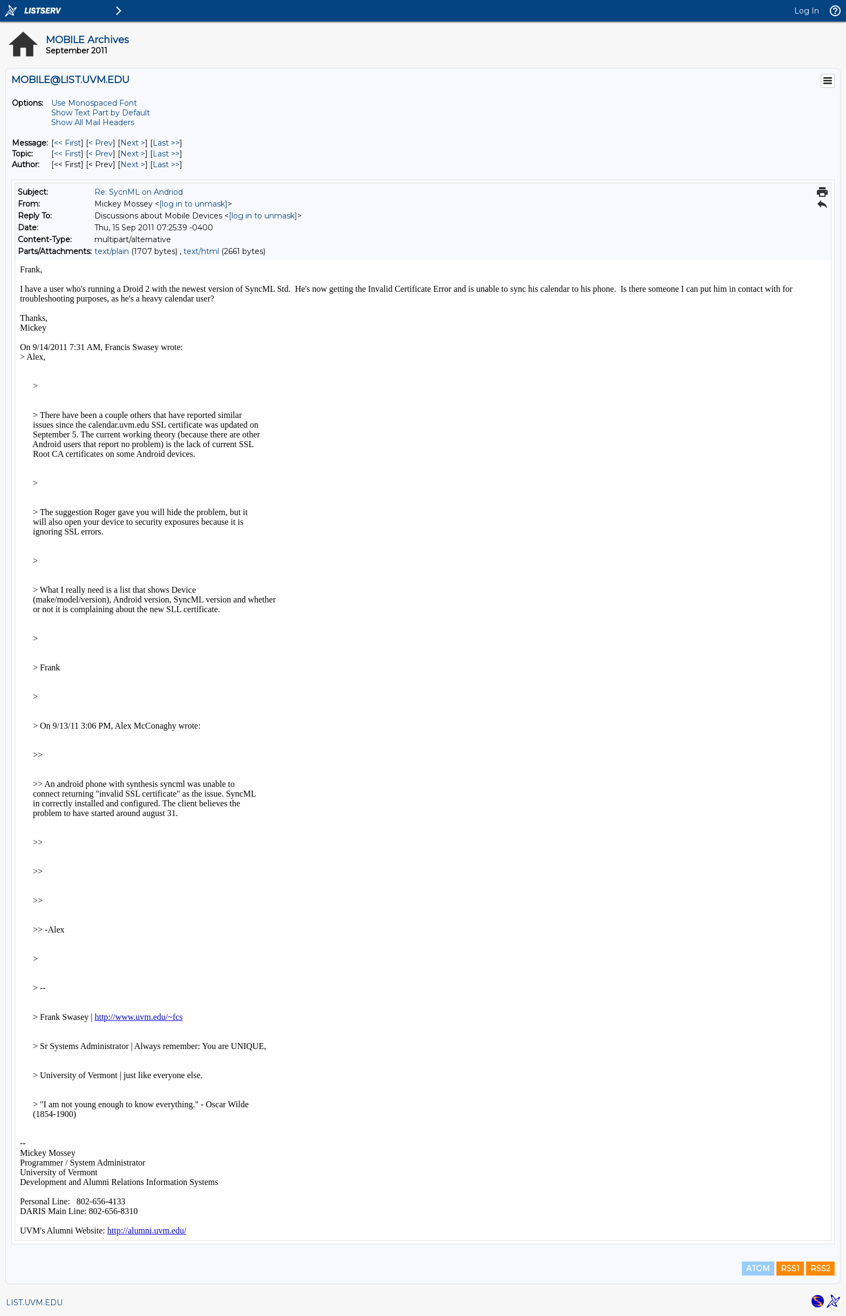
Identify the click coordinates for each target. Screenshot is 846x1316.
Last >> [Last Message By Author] (166, 164)
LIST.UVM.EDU (34, 1302)
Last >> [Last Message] (166, 143)
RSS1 (790, 1268)
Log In (806, 11)
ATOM (758, 1268)
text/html (201, 251)
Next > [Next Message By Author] (132, 164)
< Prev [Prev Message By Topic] (100, 154)
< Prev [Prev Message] (100, 143)
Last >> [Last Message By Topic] (166, 154)
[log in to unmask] (193, 204)
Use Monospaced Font (94, 103)
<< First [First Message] (67, 143)
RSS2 (820, 1268)
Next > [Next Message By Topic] (132, 154)
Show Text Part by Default (100, 113)
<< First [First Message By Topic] (67, 154)
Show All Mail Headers (92, 122)
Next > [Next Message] (132, 143)
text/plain (111, 251)
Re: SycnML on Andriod (138, 192)
